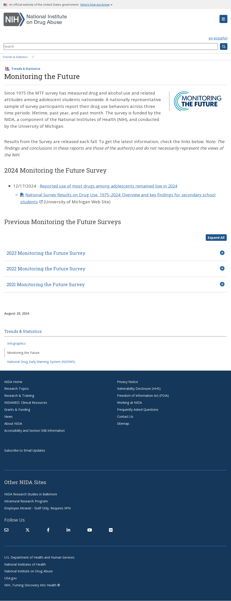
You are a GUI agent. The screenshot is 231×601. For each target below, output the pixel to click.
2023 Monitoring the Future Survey (46, 253)
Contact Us (125, 416)
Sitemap (123, 423)
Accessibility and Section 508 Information (34, 430)
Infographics (16, 343)
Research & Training (19, 395)
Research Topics (16, 389)
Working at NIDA (129, 402)
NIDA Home (13, 382)
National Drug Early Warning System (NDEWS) (41, 362)
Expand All (216, 237)
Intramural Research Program (26, 501)
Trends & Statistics (15, 57)
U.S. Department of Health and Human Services (39, 557)
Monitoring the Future (23, 352)
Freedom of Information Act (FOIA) (143, 395)
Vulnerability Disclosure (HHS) (139, 389)
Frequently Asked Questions (137, 409)
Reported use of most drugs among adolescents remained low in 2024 (110, 186)
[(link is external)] (27, 530)
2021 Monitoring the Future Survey (46, 284)
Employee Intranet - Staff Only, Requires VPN (37, 508)
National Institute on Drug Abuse (28, 571)
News (8, 416)
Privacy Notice (127, 382)
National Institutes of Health (25, 564)
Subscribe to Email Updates (24, 450)
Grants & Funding (17, 409)
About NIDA (13, 423)
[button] (223, 19)
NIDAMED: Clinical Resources (25, 402)
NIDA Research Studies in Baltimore (30, 494)
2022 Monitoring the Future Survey (46, 269)
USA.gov (10, 578)
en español (218, 38)
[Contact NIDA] (6, 530)
